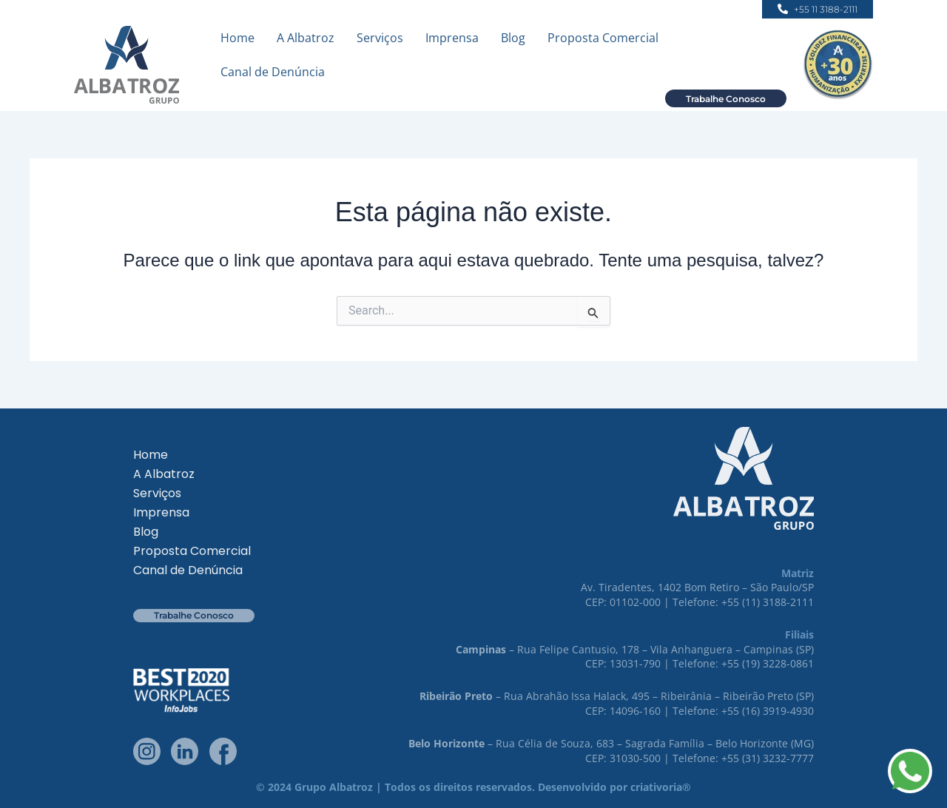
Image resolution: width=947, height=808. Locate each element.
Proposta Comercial (602, 38)
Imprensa (452, 38)
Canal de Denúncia (272, 72)
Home (237, 38)
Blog (513, 38)
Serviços (380, 38)
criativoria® (660, 787)
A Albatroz (305, 38)
